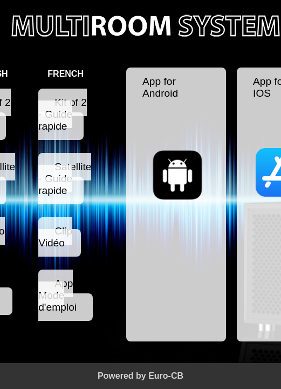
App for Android (176, 141)
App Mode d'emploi (57, 295)
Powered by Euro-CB (140, 375)
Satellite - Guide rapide (64, 178)
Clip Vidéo (55, 237)
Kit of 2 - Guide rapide (62, 114)
